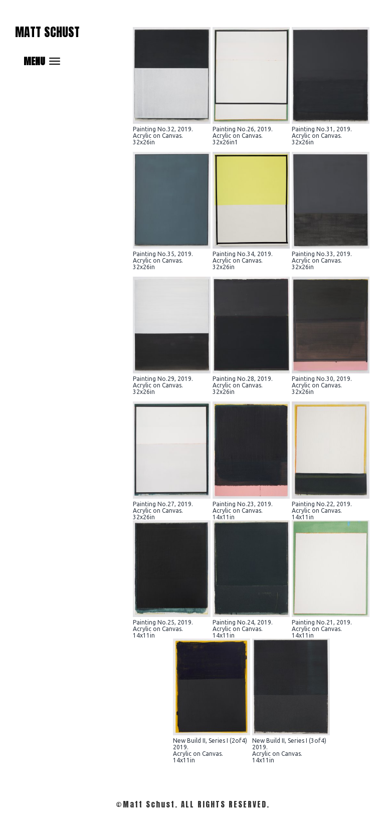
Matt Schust (47, 32)
